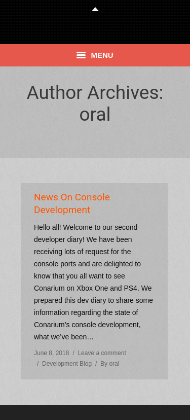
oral (94, 114)
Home (64, 137)
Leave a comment (102, 353)
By (109, 363)
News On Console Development (72, 203)
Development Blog (67, 363)
